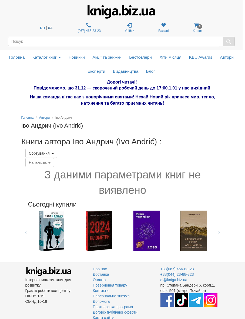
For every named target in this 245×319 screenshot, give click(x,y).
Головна (17, 57)
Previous (26, 230)
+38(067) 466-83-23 (177, 269)
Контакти (101, 290)
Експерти (96, 71)
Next (219, 230)
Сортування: (41, 153)
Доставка (101, 274)
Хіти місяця (170, 57)
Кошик (197, 28)
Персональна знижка (111, 296)
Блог (150, 71)
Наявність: (40, 162)
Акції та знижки (106, 57)
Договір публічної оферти (115, 312)
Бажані (163, 28)
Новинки (77, 57)
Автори (227, 57)
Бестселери (140, 57)
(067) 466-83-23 (89, 28)
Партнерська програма (113, 307)
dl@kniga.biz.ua (173, 280)
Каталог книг (46, 57)
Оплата (99, 280)
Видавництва (125, 71)
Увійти (129, 28)
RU (42, 28)
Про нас (100, 269)
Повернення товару (110, 285)
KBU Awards (200, 57)
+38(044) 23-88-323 (177, 274)
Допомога (101, 301)
